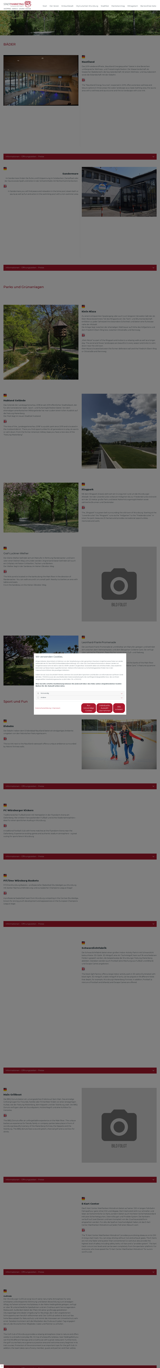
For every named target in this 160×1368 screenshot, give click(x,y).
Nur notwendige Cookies (73, 708)
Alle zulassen (115, 708)
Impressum (56, 708)
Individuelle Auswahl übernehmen (94, 708)
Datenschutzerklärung (43, 708)
